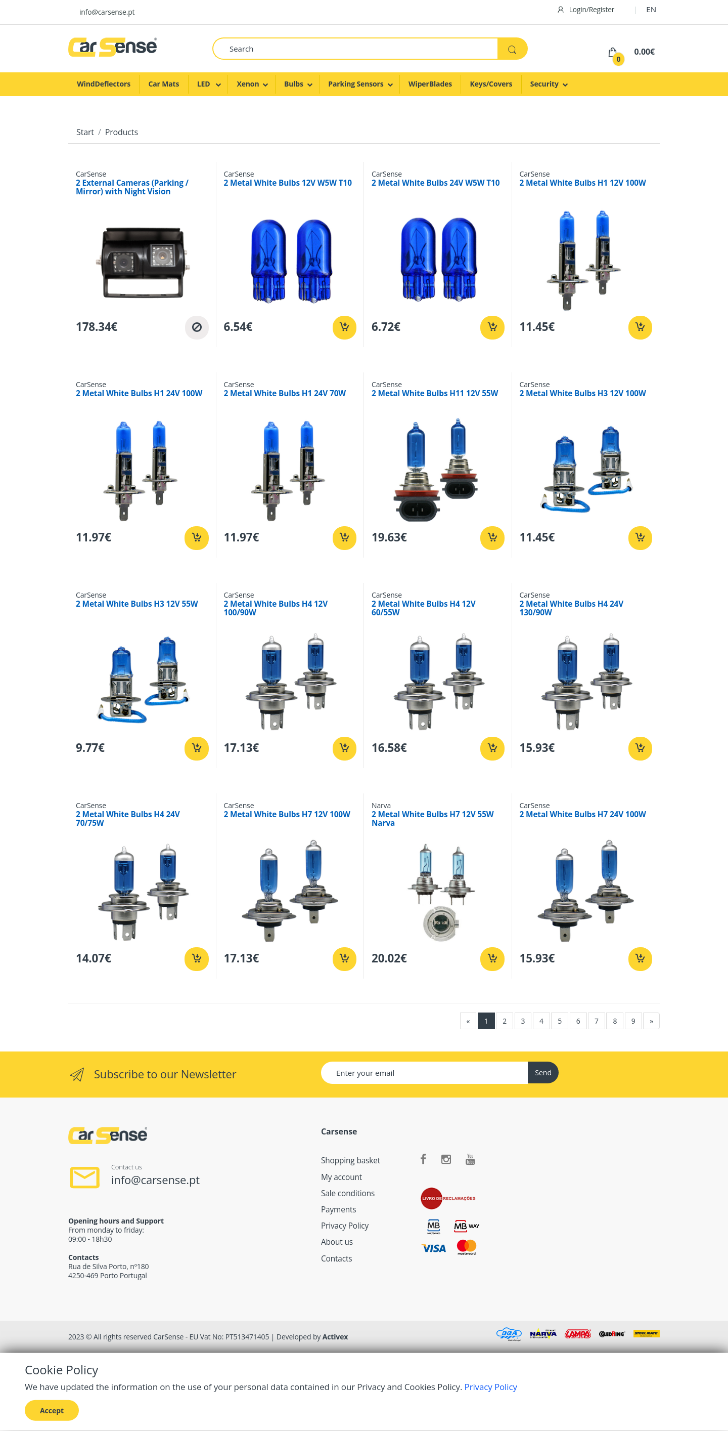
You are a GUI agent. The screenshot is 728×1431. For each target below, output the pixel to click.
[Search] (355, 48)
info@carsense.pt (106, 12)
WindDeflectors (103, 84)
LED (204, 84)
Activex (335, 1336)
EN (651, 9)
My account (341, 1177)
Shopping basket (350, 1160)
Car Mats (163, 84)
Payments (338, 1209)
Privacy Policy (345, 1225)
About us (337, 1242)
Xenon (248, 84)
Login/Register (586, 9)
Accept (52, 1410)
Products (121, 132)
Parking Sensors (355, 84)
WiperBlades (430, 84)
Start (85, 132)
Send (543, 1072)
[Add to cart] (344, 328)
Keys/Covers (491, 84)
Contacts (336, 1258)
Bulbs (293, 84)
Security (544, 84)
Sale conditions (348, 1193)
